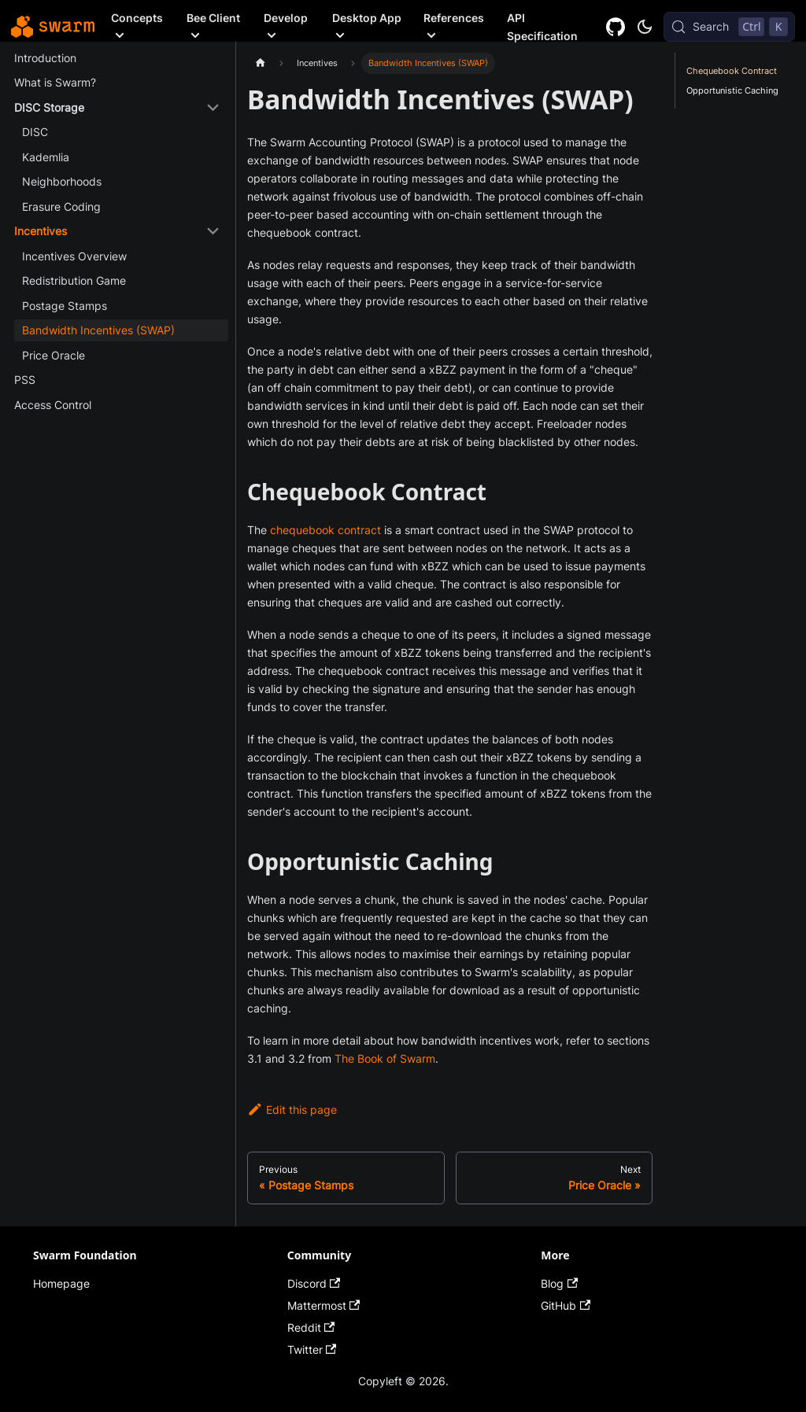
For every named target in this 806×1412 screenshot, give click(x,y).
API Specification (542, 26)
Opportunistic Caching (732, 90)
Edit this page (292, 1109)
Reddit (311, 1327)
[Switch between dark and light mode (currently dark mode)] (645, 27)
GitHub (565, 1305)
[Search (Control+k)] (729, 27)
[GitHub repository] (616, 26)
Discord (314, 1283)
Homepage (61, 1283)
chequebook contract (325, 529)
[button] (117, 108)
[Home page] (260, 63)
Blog (559, 1283)
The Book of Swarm (385, 1058)
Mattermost (323, 1305)
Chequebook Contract (731, 70)
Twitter (312, 1349)
